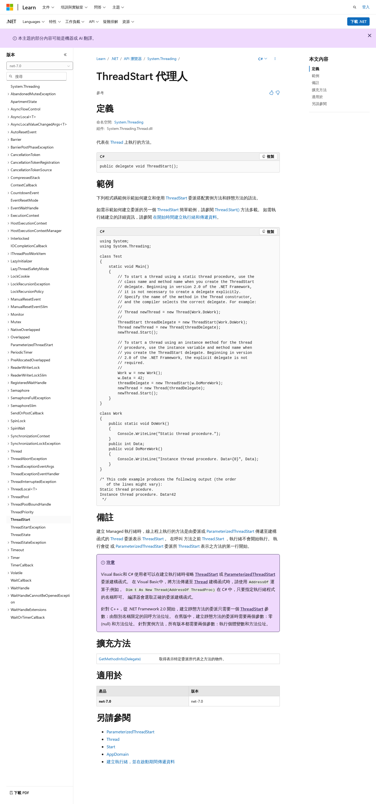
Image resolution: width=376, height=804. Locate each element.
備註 (315, 82)
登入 (366, 6)
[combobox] (39, 66)
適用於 (317, 96)
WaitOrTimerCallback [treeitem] (28, 617)
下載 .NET (358, 21)
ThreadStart (176, 198)
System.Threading (161, 58)
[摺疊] (65, 54)
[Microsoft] (9, 7)
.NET (114, 58)
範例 (315, 75)
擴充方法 (319, 89)
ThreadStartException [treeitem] (28, 527)
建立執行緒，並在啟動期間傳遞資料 (141, 761)
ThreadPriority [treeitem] (22, 511)
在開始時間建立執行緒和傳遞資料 (185, 217)
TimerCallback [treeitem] (22, 564)
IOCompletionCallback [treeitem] (29, 245)
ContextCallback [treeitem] (24, 184)
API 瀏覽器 (133, 58)
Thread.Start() (227, 209)
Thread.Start (213, 538)
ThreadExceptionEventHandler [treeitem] (35, 473)
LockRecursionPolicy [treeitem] (27, 291)
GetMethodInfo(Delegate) (120, 658)
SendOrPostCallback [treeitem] (27, 412)
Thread (116, 142)
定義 (315, 68)
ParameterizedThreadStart (230, 531)
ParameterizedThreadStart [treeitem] (32, 344)
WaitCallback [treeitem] (21, 580)
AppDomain (118, 754)
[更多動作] (275, 59)
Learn (101, 58)
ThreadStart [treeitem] (20, 519)
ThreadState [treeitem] (20, 534)
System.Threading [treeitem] (25, 86)
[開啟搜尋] (354, 7)
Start (111, 746)
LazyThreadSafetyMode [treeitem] (30, 268)
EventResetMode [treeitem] (24, 200)
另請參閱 (319, 103)
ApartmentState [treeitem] (24, 101)
